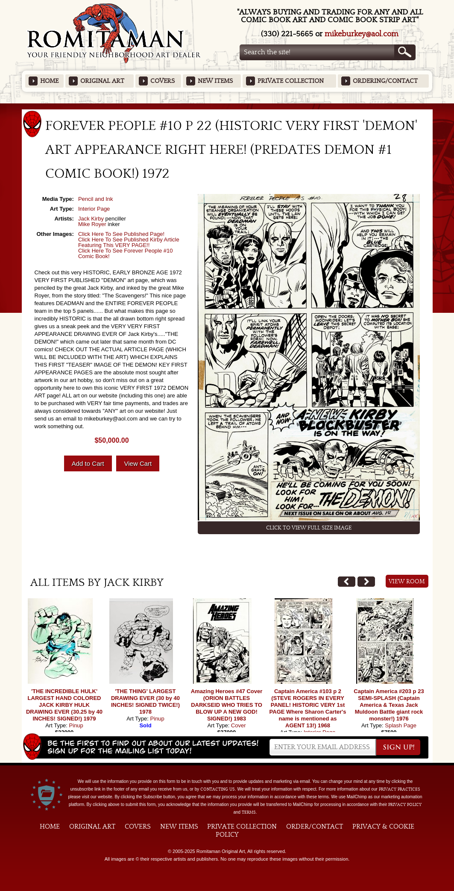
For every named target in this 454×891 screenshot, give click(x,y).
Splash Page (400, 725)
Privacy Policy (405, 804)
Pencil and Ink (95, 199)
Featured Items (227, 106)
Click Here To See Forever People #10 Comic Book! (125, 253)
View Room (407, 581)
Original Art (102, 81)
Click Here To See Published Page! (121, 234)
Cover (238, 725)
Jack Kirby (91, 218)
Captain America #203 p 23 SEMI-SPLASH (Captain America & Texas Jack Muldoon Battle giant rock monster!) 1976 (389, 705)
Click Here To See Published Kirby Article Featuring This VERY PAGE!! (128, 242)
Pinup (76, 725)
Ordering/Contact (385, 81)
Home (49, 81)
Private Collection (291, 81)
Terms (249, 812)
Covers (162, 81)
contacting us (217, 789)
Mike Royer (92, 224)
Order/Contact (314, 826)
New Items (215, 81)
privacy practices (399, 789)
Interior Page (94, 209)
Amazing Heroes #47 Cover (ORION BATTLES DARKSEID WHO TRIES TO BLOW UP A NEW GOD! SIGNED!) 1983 (227, 705)
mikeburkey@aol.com (361, 33)
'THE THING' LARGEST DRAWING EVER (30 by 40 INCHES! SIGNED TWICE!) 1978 (145, 701)
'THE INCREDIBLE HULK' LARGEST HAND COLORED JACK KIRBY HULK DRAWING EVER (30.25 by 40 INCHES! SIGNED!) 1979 (64, 705)
